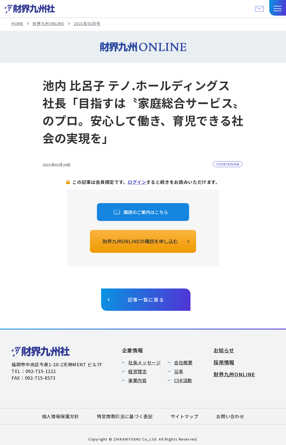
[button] (277, 8)
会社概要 (183, 362)
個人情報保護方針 (60, 416)
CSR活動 (183, 380)
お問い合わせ (230, 416)
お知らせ (223, 350)
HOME (17, 23)
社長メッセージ (144, 362)
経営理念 (137, 371)
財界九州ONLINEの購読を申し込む (140, 241)
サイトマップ (185, 416)
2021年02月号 (86, 23)
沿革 (178, 371)
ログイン (137, 182)
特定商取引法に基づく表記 (125, 416)
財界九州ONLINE (48, 23)
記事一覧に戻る (146, 299)
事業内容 (137, 380)
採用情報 (223, 362)
